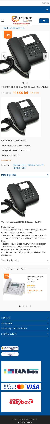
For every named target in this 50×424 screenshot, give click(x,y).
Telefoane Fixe (19, 165)
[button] (4, 56)
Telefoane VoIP (19, 167)
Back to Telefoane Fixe (12, 28)
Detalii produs (8, 174)
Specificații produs (10, 260)
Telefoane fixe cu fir (35, 165)
